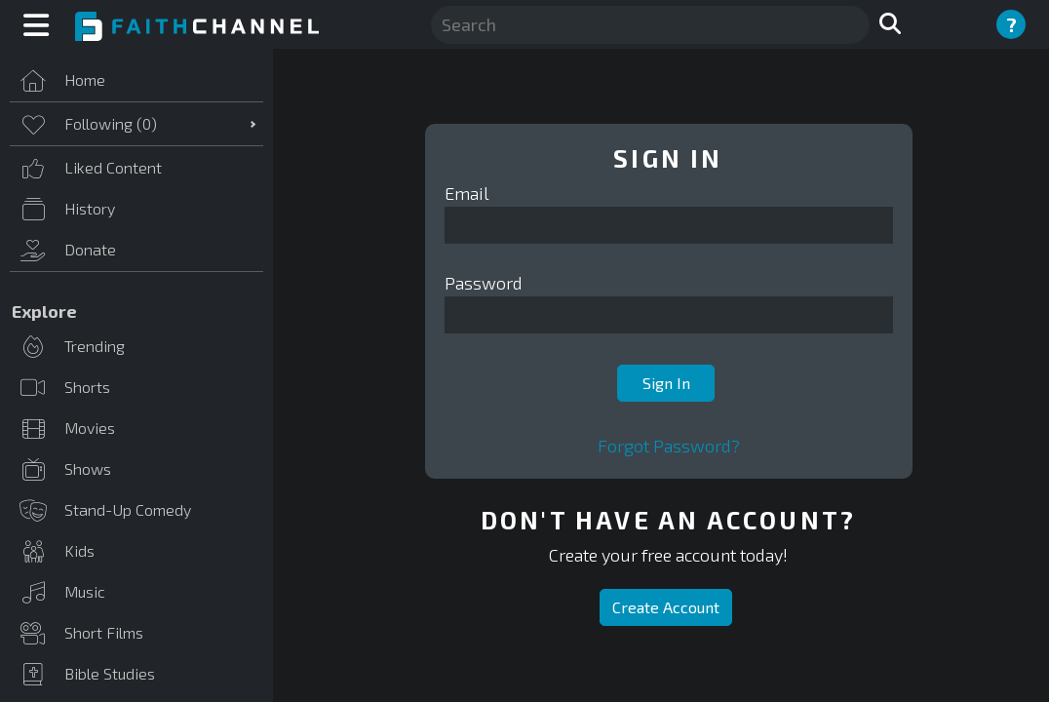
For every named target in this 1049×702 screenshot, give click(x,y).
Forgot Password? (669, 445)
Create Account (665, 607)
